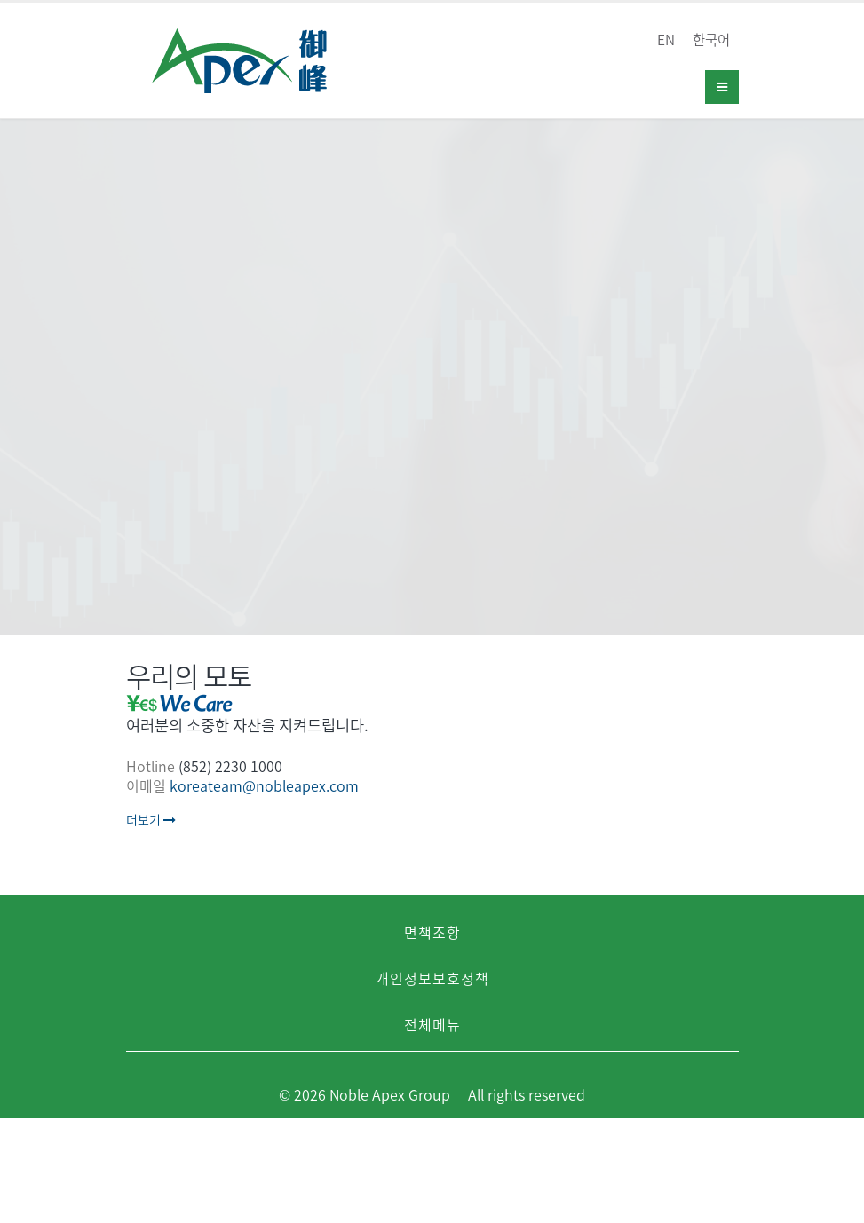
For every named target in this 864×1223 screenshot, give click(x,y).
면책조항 (432, 932)
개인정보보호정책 (432, 978)
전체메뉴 (432, 1024)
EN (666, 39)
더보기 (151, 819)
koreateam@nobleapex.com (264, 785)
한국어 (711, 39)
